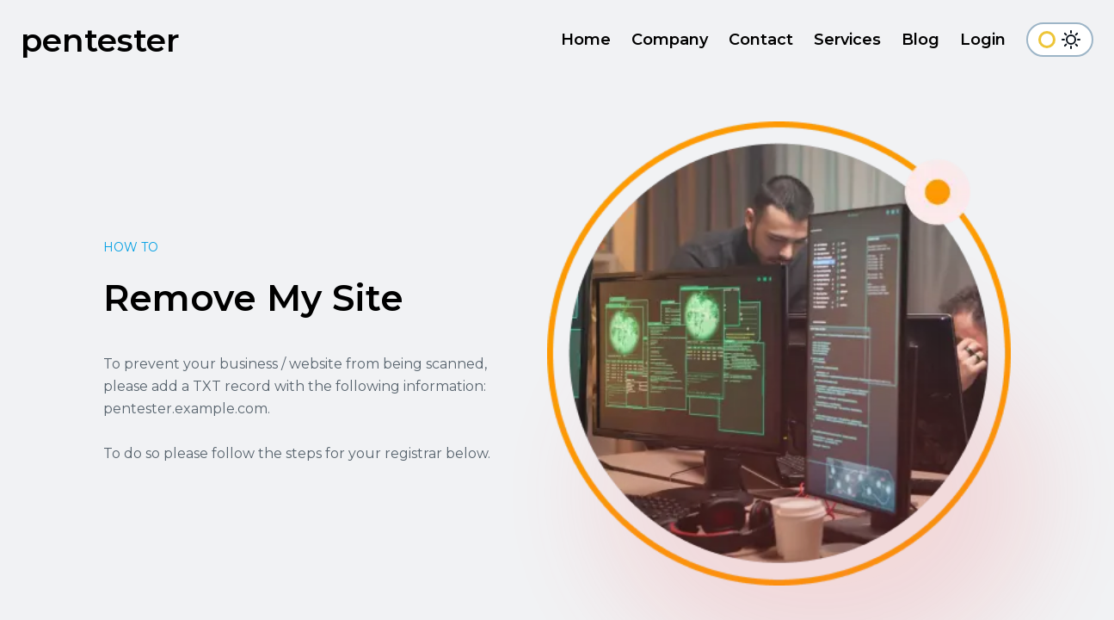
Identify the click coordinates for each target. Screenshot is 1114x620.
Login (983, 39)
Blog (920, 39)
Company (669, 39)
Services (847, 39)
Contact (761, 39)
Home (586, 39)
